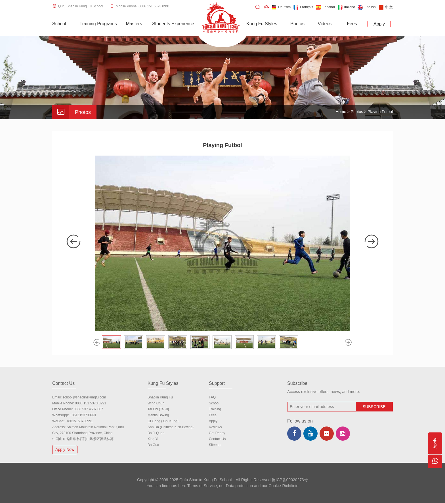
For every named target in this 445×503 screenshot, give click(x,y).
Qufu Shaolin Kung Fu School (80, 6)
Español (325, 7)
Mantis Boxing (158, 415)
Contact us (217, 439)
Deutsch (281, 7)
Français (303, 7)
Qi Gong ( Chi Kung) (163, 421)
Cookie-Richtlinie (283, 485)
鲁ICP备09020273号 (290, 479)
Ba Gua (153, 445)
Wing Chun (156, 403)
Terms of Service (202, 485)
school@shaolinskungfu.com (84, 397)
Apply (213, 421)
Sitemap (215, 445)
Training (215, 409)
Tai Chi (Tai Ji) (158, 409)
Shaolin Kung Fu (160, 397)
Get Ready (217, 433)
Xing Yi (153, 439)
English (366, 7)
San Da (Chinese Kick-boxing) (171, 427)
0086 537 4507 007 (88, 409)
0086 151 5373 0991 (90, 403)
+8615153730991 (83, 415)
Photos (357, 111)
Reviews (215, 427)
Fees (213, 415)
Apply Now (65, 449)
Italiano (346, 7)
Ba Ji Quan (156, 433)
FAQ (212, 397)
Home (340, 111)
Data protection (239, 485)
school (214, 403)
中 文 (386, 7)
